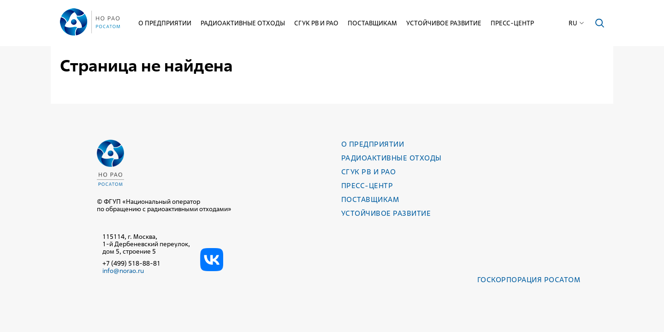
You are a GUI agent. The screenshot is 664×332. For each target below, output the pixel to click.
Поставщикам (372, 23)
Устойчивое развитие (443, 23)
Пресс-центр (512, 23)
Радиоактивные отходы (243, 23)
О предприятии (164, 23)
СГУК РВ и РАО (316, 23)
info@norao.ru (123, 271)
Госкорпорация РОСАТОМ (528, 280)
